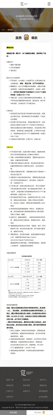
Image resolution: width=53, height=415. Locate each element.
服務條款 (10, 30)
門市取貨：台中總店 (17, 81)
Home (3, 30)
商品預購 (13, 412)
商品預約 (39, 412)
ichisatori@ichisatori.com (19, 345)
